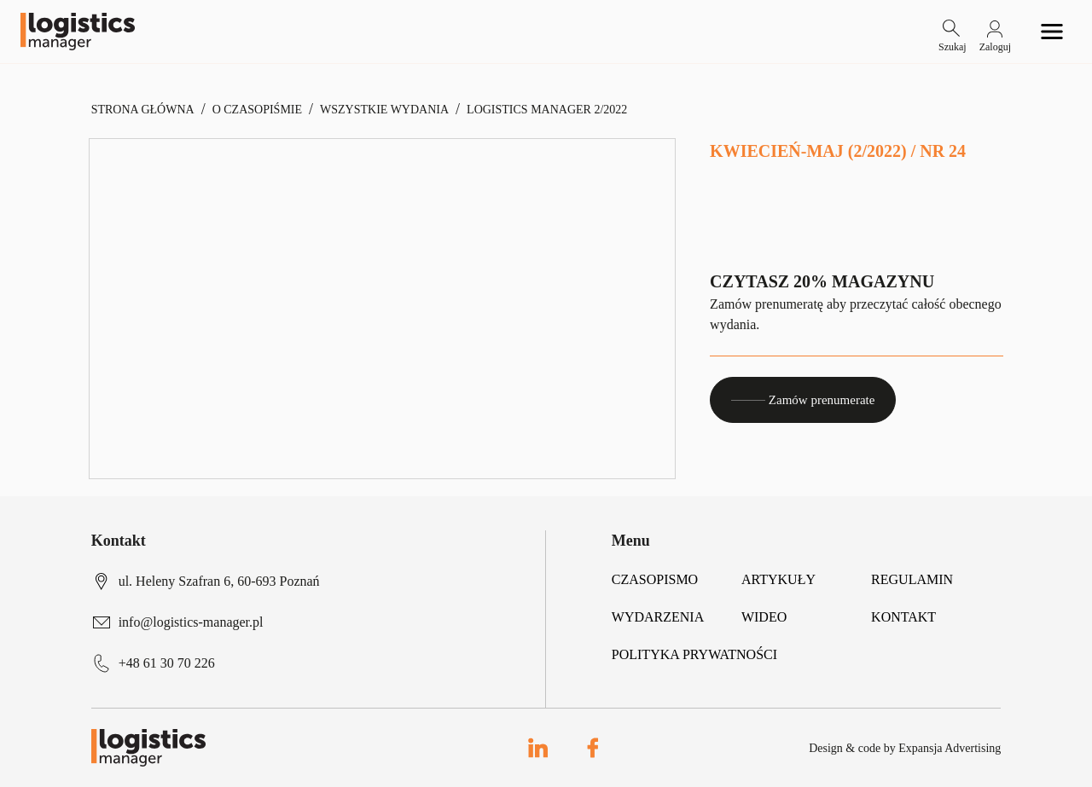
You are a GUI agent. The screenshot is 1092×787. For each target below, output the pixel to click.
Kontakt (903, 617)
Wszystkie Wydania (384, 109)
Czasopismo (655, 579)
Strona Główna (143, 109)
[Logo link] (77, 31)
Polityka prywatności (694, 654)
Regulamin (912, 579)
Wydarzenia (658, 617)
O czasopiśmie (257, 109)
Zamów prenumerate (802, 400)
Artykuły (778, 579)
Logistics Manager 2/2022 (547, 109)
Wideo (764, 617)
